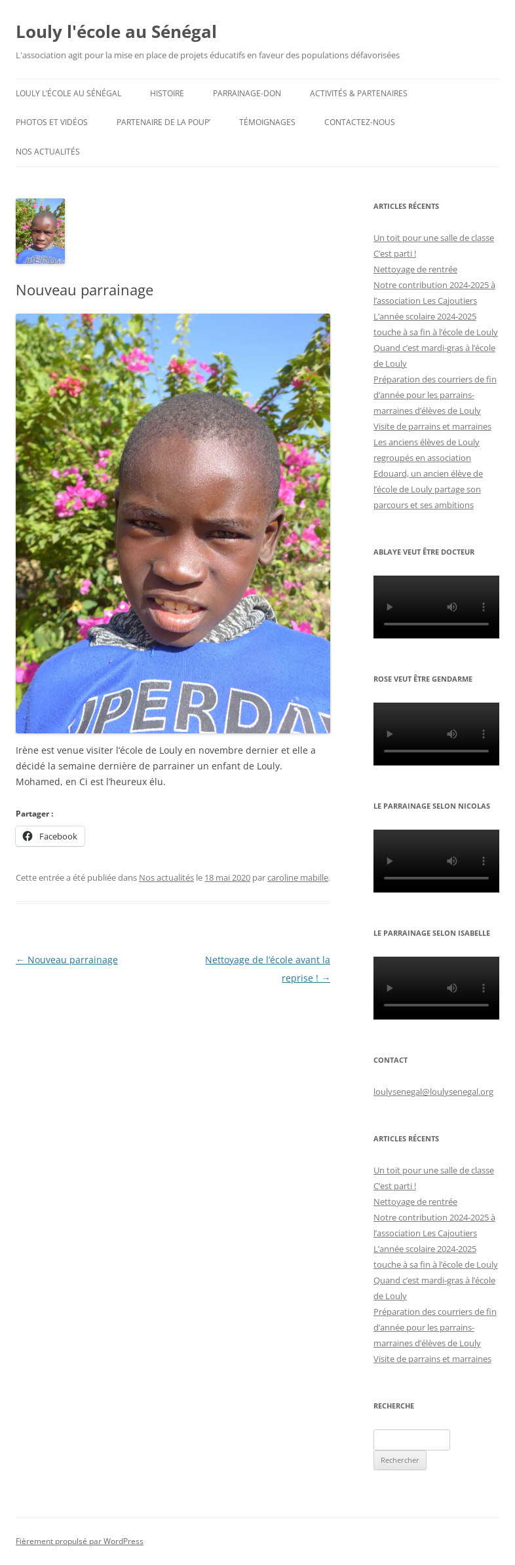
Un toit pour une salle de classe (433, 238)
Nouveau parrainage (67, 959)
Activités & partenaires (359, 93)
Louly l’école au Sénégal (68, 93)
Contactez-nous (359, 122)
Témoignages (267, 122)
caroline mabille (297, 877)
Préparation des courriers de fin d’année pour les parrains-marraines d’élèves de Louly (435, 394)
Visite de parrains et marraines (432, 426)
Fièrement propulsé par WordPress (79, 1541)
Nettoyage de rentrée (415, 269)
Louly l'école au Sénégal (116, 31)
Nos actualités (48, 151)
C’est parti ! (394, 253)
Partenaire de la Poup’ (163, 122)
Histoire (167, 93)
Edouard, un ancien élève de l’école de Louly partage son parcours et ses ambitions (428, 489)
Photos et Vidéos (52, 122)
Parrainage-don (247, 93)
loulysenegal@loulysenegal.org (433, 1091)
